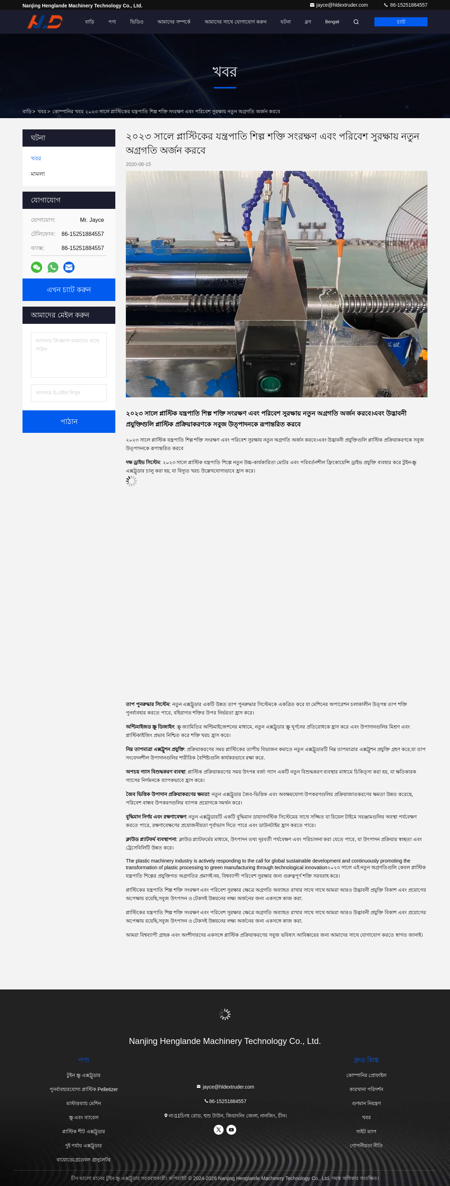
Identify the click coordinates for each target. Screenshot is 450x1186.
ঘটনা (286, 22)
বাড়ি (89, 22)
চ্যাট (401, 22)
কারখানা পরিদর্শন (366, 1089)
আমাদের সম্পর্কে (174, 22)
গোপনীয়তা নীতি (366, 1145)
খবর (42, 111)
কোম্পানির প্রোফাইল (366, 1075)
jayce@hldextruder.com (339, 5)
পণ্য (112, 22)
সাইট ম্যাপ (366, 1131)
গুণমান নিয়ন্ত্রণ (366, 1103)
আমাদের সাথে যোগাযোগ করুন (235, 22)
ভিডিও (136, 22)
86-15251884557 (405, 5)
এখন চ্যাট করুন (69, 290)
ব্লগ (308, 22)
